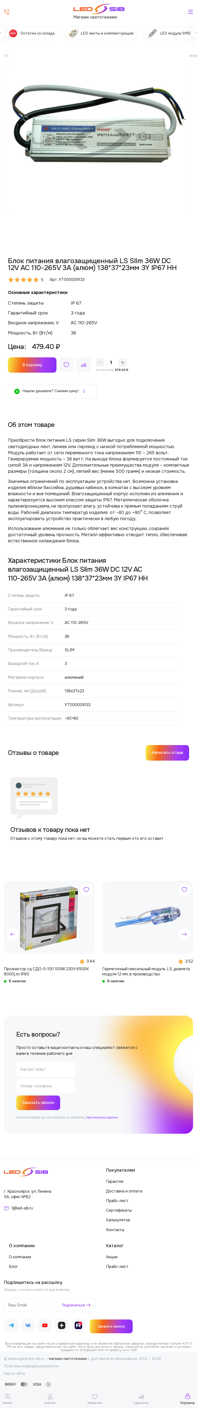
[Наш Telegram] (11, 1326)
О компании (20, 1257)
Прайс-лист (117, 1201)
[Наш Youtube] (44, 1326)
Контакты (115, 1230)
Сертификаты (119, 1210)
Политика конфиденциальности (31, 1366)
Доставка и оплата (124, 1191)
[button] (12, 934)
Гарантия (114, 1182)
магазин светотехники (68, 1359)
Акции (112, 1257)
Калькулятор (118, 1220)
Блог (13, 1267)
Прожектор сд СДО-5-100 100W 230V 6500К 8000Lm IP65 (46, 971)
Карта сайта (14, 1373)
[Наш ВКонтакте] (28, 1326)
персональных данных (102, 1118)
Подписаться (73, 1305)
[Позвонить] (7, 12)
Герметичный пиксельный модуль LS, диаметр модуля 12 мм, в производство (146, 971)
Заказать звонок (38, 1103)
